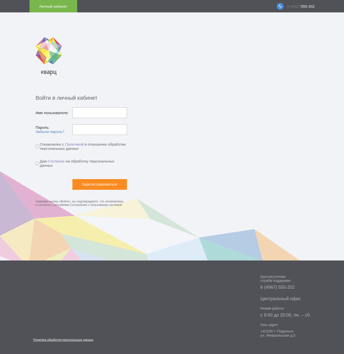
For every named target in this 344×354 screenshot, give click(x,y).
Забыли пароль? (50, 131)
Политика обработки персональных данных (63, 340)
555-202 (301, 6)
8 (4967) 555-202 (277, 287)
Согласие (56, 161)
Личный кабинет (53, 6)
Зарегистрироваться (99, 184)
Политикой (74, 144)
